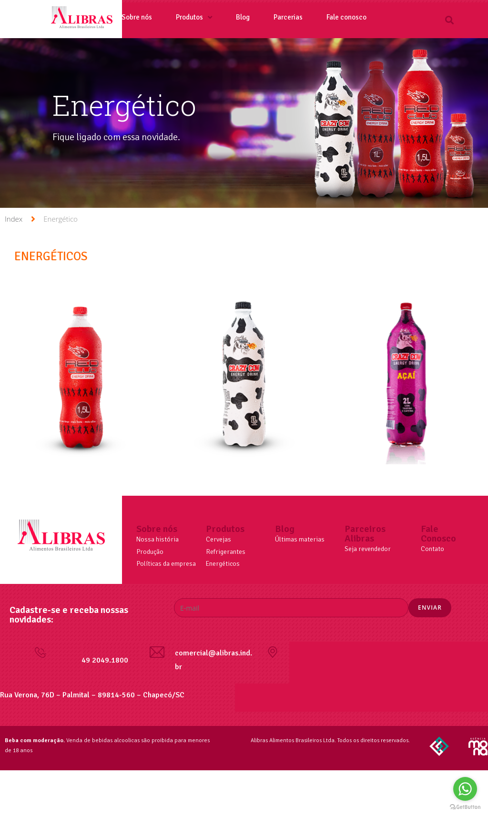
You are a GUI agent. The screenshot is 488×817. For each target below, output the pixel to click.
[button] (450, 20)
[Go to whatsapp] (465, 789)
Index (13, 219)
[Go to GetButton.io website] (465, 807)
